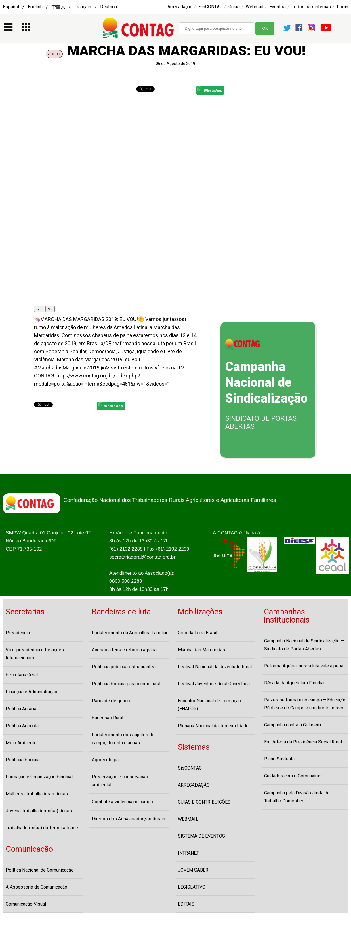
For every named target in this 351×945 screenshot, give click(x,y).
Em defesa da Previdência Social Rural (303, 742)
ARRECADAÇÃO (194, 785)
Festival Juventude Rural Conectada (214, 683)
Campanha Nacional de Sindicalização (266, 382)
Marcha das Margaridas (201, 649)
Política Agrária (21, 708)
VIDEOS (54, 54)
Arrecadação (179, 7)
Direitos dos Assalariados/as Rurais (128, 818)
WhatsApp (209, 89)
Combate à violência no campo (122, 801)
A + (39, 309)
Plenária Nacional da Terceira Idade (213, 725)
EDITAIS (186, 904)
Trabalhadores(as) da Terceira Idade (42, 827)
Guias (234, 7)
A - (50, 309)
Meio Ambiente (21, 742)
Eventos (277, 7)
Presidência (18, 632)
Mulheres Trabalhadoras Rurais (37, 793)
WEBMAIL (188, 819)
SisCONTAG (210, 7)
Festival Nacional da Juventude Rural (215, 666)
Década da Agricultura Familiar (294, 683)
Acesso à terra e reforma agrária (124, 649)
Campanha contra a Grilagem (292, 725)
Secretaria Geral (22, 675)
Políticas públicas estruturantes (124, 666)
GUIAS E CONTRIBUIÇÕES (204, 802)
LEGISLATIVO (191, 887)
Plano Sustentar (280, 759)
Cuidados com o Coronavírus (293, 776)
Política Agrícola (22, 725)
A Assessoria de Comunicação (36, 887)
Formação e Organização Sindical (39, 776)
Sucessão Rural (107, 717)
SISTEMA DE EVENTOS (201, 836)
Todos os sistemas (311, 7)
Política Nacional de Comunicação (40, 870)
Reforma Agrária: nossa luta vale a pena (303, 666)
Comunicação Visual (26, 904)
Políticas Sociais (23, 759)
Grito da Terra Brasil (197, 632)
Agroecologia (105, 759)
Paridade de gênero (111, 700)
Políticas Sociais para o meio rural (126, 683)
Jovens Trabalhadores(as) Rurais (39, 810)
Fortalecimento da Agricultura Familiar (129, 632)
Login (342, 7)
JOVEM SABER (193, 870)
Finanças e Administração (31, 691)
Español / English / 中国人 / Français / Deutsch (60, 7)
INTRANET (188, 853)
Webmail (254, 7)
